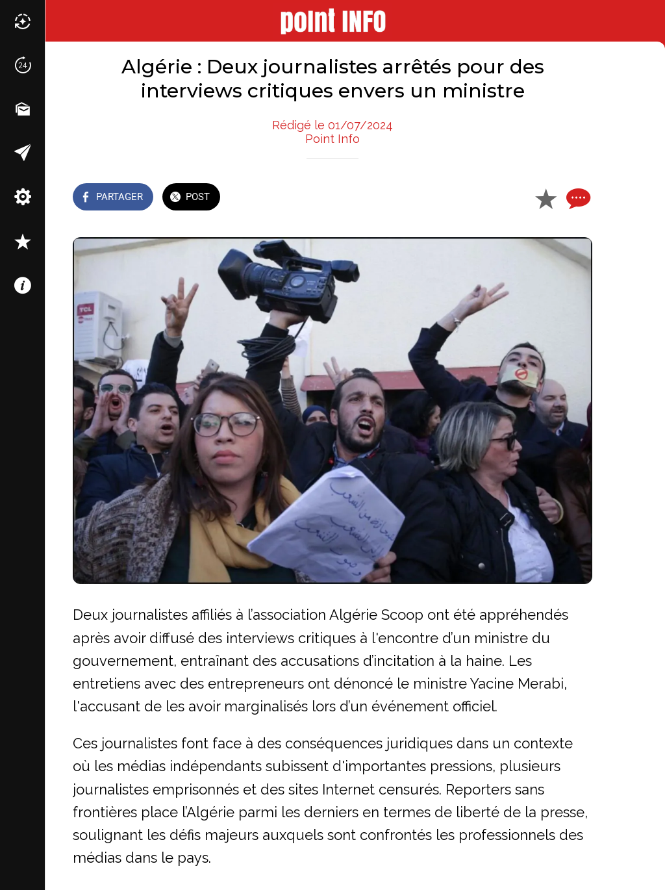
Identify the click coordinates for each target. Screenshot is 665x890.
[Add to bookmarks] (545, 198)
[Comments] (576, 198)
